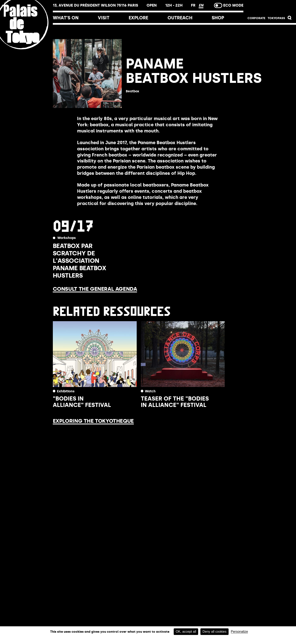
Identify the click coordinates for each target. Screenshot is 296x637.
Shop (218, 18)
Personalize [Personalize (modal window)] (239, 631)
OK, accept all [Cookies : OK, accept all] (186, 631)
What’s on (66, 18)
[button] (289, 19)
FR (194, 5)
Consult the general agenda (95, 289)
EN (201, 5)
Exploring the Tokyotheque (93, 421)
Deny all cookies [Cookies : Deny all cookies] (214, 631)
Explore (138, 18)
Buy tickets (270, 6)
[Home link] (26, 50)
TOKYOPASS (276, 18)
